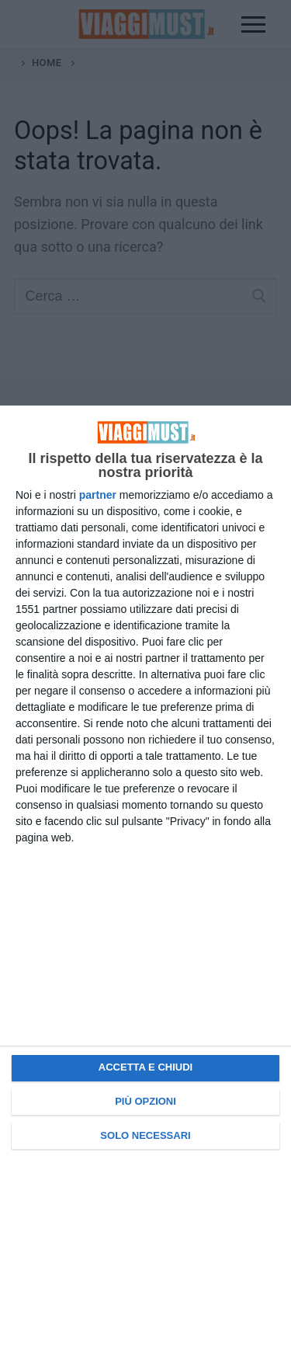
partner (97, 494)
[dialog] (145, 878)
